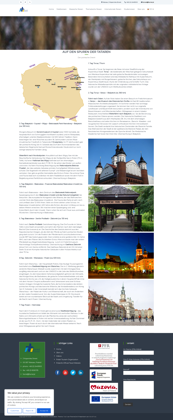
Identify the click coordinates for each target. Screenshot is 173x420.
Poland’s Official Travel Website (68, 363)
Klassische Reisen (76, 9)
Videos (58, 356)
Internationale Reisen (112, 9)
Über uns (141, 9)
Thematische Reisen (94, 9)
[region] (29, 402)
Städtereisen (62, 9)
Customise (15, 411)
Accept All (44, 411)
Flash (65, 416)
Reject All (29, 411)
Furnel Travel (36, 416)
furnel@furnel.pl (29, 374)
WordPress (92, 416)
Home (51, 9)
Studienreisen (129, 9)
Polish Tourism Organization (67, 360)
